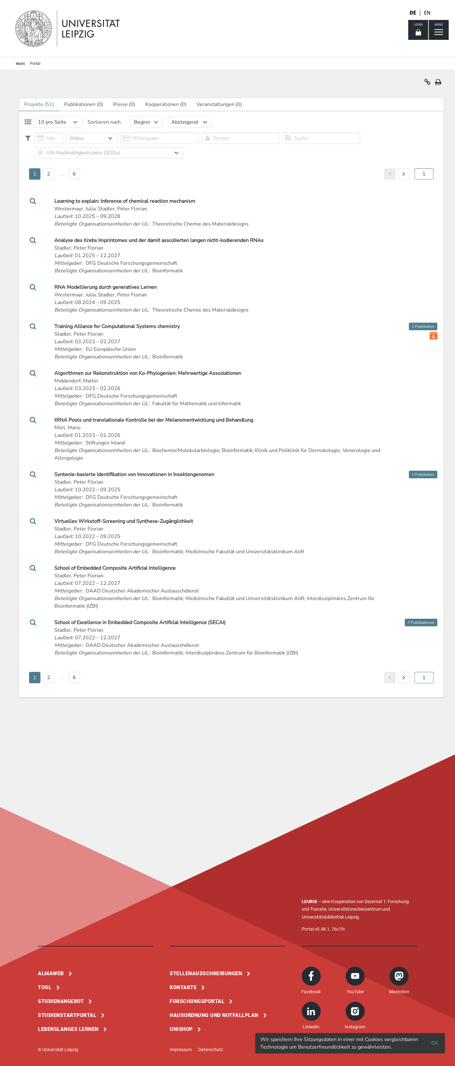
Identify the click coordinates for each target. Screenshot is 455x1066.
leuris (20, 63)
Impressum (181, 1049)
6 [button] (74, 173)
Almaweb (51, 973)
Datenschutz (210, 1049)
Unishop (181, 1029)
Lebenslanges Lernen (68, 1029)
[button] (427, 83)
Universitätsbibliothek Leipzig (330, 917)
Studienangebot (61, 1001)
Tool (45, 987)
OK (434, 1043)
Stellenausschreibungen (206, 973)
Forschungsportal (197, 1001)
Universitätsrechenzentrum (354, 909)
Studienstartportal (67, 1015)
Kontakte (183, 987)
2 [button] (48, 173)
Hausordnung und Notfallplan (214, 1015)
